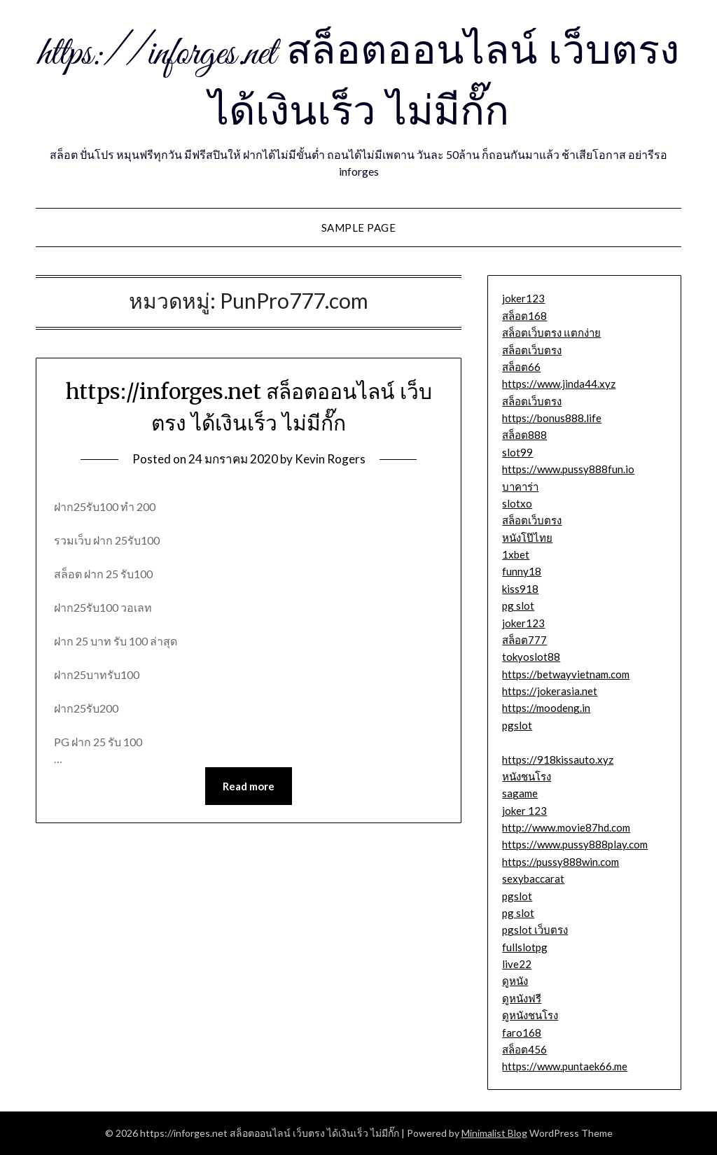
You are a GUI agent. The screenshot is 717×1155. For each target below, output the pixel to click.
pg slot (518, 605)
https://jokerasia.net (549, 691)
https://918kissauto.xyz (557, 759)
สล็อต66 (521, 366)
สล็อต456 (524, 1049)
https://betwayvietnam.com (565, 674)
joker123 (523, 298)
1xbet (515, 554)
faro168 (521, 1032)
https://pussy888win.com (560, 861)
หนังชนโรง (526, 776)
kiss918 (520, 588)
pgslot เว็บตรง (535, 929)
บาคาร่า (520, 486)
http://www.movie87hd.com (566, 827)
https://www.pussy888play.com (575, 844)
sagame (520, 793)
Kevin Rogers (330, 458)
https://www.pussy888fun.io (568, 469)
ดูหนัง (515, 980)
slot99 (517, 452)
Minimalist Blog (494, 1133)
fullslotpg (525, 947)
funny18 (521, 571)
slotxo (517, 503)
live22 (516, 964)
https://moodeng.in (546, 707)
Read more (248, 786)
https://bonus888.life (551, 418)
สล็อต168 (524, 315)
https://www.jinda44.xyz (558, 383)
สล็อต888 (524, 434)
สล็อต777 (524, 640)
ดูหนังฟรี (521, 998)
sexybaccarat (533, 878)
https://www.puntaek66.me (564, 1066)
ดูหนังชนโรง (530, 1015)
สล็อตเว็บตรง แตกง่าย (551, 332)
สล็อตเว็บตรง (532, 350)
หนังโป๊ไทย (527, 537)
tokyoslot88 (531, 656)
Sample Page (358, 227)
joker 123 (524, 810)
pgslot (517, 725)
